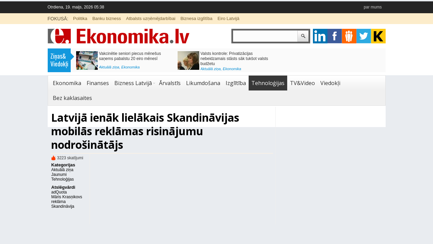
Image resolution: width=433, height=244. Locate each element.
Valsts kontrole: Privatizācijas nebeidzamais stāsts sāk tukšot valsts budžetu (234, 58)
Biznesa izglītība (196, 18)
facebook (334, 36)
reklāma (58, 201)
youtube (378, 36)
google (320, 36)
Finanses (98, 83)
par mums (373, 7)
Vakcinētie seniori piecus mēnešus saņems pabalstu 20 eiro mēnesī (130, 56)
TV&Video (302, 83)
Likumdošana (203, 83)
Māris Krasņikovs (66, 197)
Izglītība (236, 83)
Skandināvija (62, 206)
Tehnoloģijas (267, 83)
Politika (80, 18)
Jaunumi (59, 174)
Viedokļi (330, 83)
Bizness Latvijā (133, 83)
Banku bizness (106, 18)
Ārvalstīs (170, 83)
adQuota (59, 192)
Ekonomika (130, 67)
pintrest (349, 36)
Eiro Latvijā (228, 18)
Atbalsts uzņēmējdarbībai (150, 18)
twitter (364, 36)
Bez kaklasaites (72, 98)
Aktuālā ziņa (109, 67)
